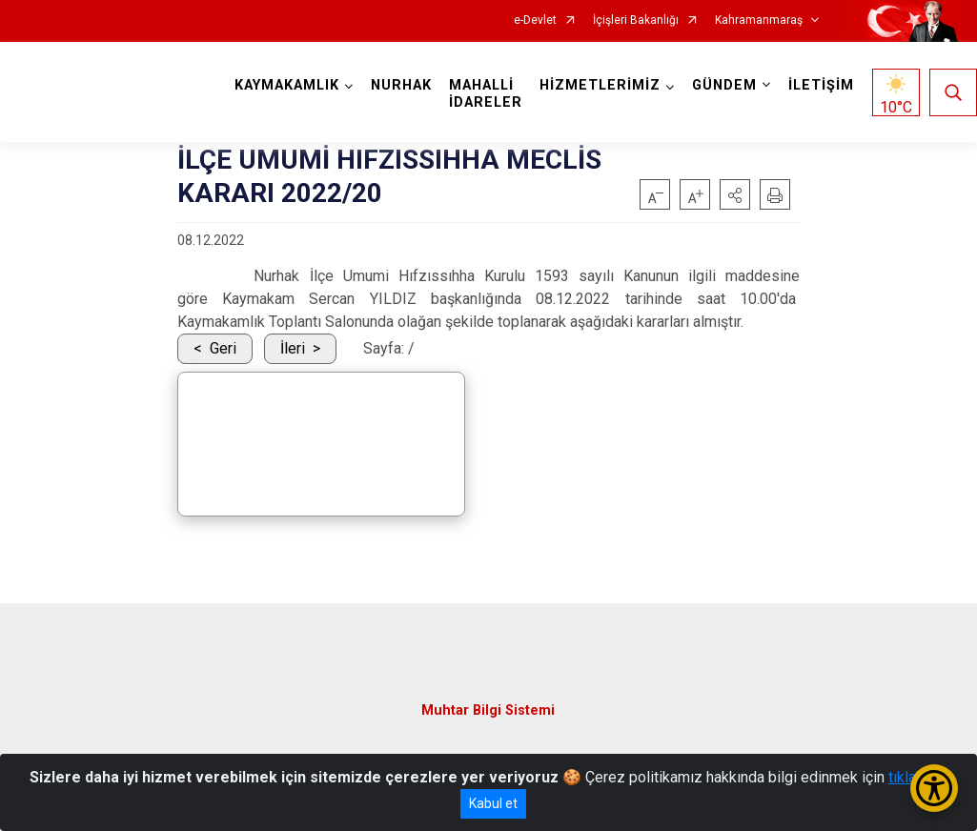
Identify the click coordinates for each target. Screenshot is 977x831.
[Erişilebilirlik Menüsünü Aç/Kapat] (934, 788)
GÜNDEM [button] (724, 85)
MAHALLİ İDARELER (485, 94)
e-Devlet (535, 20)
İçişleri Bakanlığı (636, 20)
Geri (223, 348)
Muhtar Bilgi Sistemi (488, 710)
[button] (735, 194)
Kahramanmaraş (759, 20)
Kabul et (493, 803)
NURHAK (401, 85)
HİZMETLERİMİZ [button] (600, 85)
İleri (292, 348)
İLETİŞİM (821, 85)
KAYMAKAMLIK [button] (286, 85)
